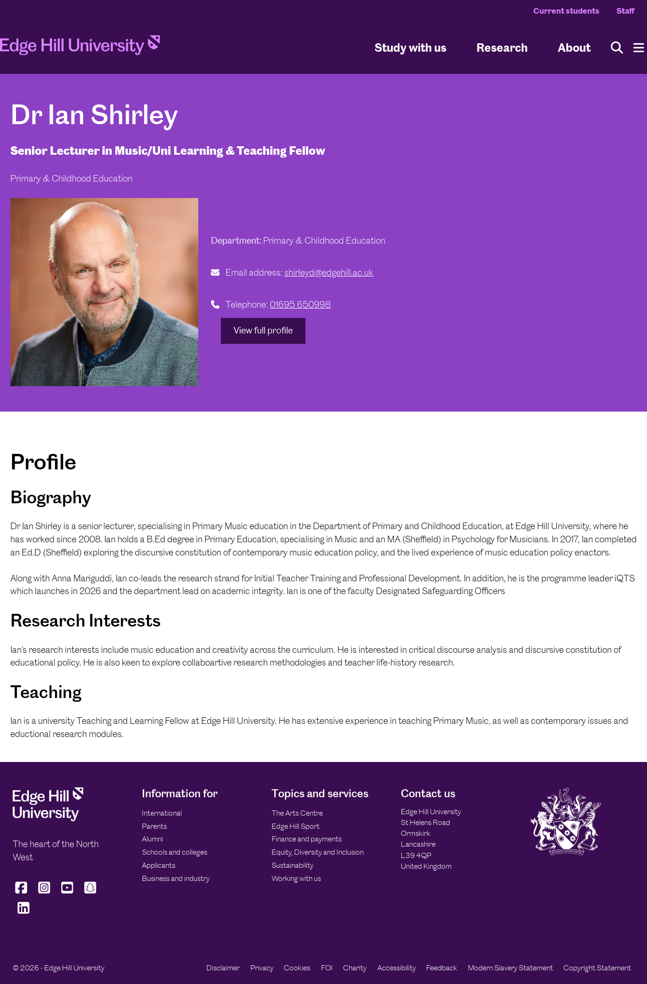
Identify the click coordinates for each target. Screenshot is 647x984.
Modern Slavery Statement (510, 967)
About (574, 47)
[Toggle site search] (617, 48)
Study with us (410, 47)
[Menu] (639, 48)
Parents (154, 826)
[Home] (80, 48)
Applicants (158, 865)
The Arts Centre (297, 813)
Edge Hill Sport (296, 826)
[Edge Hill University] (48, 818)
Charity (354, 967)
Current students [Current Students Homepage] (566, 11)
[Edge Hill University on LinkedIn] (23, 914)
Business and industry (176, 878)
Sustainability (292, 865)
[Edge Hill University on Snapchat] (90, 893)
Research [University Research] (502, 47)
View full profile (263, 330)
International (162, 813)
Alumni (152, 838)
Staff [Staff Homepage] (625, 11)
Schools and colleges (174, 852)
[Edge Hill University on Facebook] (22, 893)
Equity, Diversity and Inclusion (318, 852)
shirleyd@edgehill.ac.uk (328, 272)
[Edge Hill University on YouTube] (67, 893)
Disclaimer (223, 967)
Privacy (261, 967)
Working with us (296, 878)
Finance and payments (307, 838)
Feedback (441, 967)
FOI (327, 967)
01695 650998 (300, 304)
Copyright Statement (597, 967)
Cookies (297, 967)
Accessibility (396, 967)
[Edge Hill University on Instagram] (44, 893)
